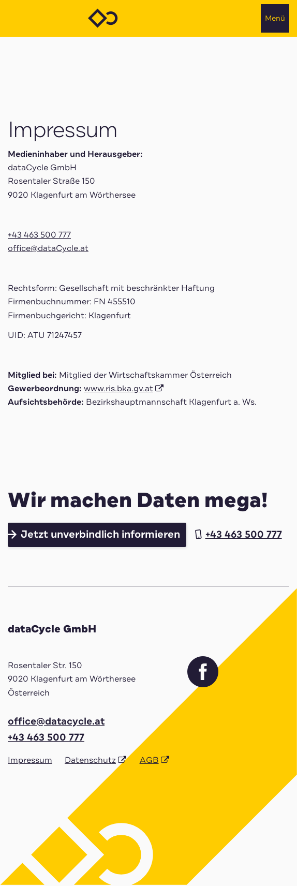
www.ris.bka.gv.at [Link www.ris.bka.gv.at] (118, 388)
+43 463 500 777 (39, 235)
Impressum (30, 760)
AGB (149, 760)
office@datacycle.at (56, 721)
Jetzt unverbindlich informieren (100, 534)
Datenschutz (90, 760)
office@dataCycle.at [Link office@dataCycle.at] (48, 248)
